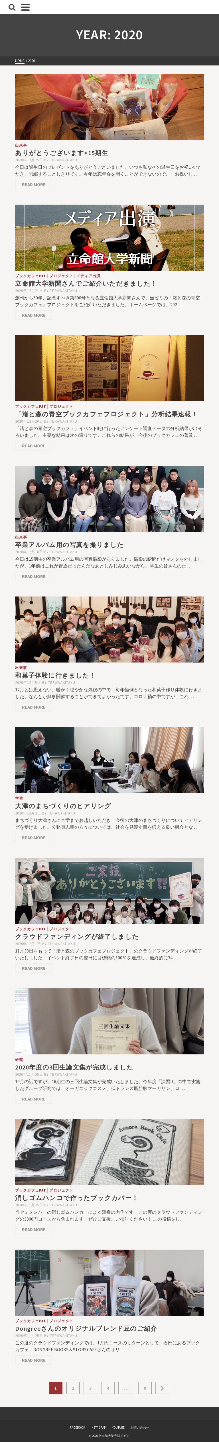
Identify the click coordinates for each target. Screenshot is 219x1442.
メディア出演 (88, 275)
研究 (19, 1059)
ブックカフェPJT (30, 275)
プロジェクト (61, 275)
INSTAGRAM (98, 1427)
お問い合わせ (139, 1427)
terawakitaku (63, 160)
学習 (19, 798)
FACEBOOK (77, 1427)
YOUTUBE (118, 1427)
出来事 (21, 145)
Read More (34, 184)
